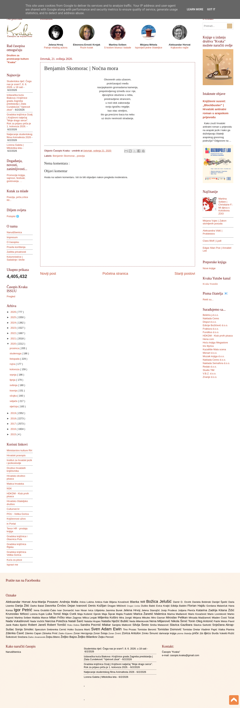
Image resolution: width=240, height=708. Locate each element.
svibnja (14, 385)
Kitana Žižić (226, 610)
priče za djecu (202, 633)
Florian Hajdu (196, 605)
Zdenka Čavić (15, 633)
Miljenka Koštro (108, 617)
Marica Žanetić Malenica (150, 613)
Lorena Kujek (38, 614)
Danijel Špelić (220, 601)
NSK (9, 488)
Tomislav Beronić (147, 629)
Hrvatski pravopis (16, 455)
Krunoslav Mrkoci (18, 613)
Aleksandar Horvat (19, 601)
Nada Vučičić (37, 621)
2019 (14, 413)
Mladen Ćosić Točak (223, 617)
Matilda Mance (40, 617)
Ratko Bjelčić (20, 624)
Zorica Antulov (132, 633)
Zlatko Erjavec (66, 633)
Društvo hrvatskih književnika (16, 469)
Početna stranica (115, 273)
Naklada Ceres (211, 318)
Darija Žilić (22, 605)
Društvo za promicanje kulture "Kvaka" (18, 59)
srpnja (13, 374)
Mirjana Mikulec (142, 617)
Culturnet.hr (13, 509)
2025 (14, 317)
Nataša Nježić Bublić (115, 621)
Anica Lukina (87, 601)
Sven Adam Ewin (107, 629)
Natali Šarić (76, 621)
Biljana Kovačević (119, 601)
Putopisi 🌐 (13, 216)
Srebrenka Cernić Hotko (61, 629)
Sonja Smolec (25, 629)
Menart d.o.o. (210, 352)
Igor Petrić (24, 610)
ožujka (13, 395)
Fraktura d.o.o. (211, 328)
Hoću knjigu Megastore (215, 342)
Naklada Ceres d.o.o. (214, 359)
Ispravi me (12, 564)
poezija (81, 155)
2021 (14, 338)
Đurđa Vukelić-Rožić (223, 633)
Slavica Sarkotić (203, 624)
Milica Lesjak (90, 617)
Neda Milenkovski (139, 621)
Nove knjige (209, 268)
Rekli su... (208, 299)
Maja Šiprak (109, 614)
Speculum (41, 629)
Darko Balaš (37, 605)
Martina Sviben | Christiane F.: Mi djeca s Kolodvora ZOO (225, 206)
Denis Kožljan (97, 605)
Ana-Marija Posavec (45, 601)
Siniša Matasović (160, 624)
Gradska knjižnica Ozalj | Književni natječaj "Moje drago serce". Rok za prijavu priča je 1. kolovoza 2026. (20, 120)
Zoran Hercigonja (83, 633)
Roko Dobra (73, 625)
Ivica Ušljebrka (97, 610)
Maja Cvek (69, 613)
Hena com (208, 339)
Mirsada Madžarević (200, 617)
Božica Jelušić (159, 601)
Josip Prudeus (169, 610)
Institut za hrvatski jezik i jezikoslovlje (19, 461)
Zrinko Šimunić (150, 633)
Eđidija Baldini (179, 605)
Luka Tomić (54, 613)
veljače (14, 401)
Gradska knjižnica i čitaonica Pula (17, 538)
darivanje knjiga (168, 633)
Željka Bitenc (53, 636)
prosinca (15, 348)
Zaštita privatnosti (16, 251)
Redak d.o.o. (210, 366)
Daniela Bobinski (202, 601)
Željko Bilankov (88, 636)
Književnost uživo (16, 518)
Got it (211, 9)
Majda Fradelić (124, 614)
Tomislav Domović (170, 629)
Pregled (11, 296)
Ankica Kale (102, 601)
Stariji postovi (185, 273)
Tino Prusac (130, 629)
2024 (14, 322)
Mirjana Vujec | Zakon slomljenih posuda (214, 222)
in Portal (11, 523)
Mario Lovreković (217, 614)
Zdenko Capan (33, 633)
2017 (14, 423)
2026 (14, 311)
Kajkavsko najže (179, 47)
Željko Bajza (69, 636)
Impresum (12, 237)
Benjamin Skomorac (64, 155)
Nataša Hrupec (92, 621)
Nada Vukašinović (18, 621)
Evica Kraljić (163, 605)
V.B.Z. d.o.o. (209, 373)
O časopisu (13, 242)
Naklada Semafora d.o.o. (216, 363)
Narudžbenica (14, 232)
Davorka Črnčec (56, 605)
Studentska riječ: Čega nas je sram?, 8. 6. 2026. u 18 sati (19, 84)
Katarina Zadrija (207, 610)
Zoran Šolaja (100, 633)
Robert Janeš (37, 624)
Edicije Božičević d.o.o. (215, 325)
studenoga (16, 353)
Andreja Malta (69, 601)
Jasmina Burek (115, 610)
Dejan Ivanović (78, 605)
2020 (14, 343)
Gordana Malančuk (217, 605)
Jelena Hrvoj (133, 610)
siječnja (14, 406)
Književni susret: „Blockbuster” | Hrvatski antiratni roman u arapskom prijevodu (216, 109)
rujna (13, 364)
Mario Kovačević (197, 614)
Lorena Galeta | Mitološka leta (15, 146)
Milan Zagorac (74, 617)
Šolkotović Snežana (17, 636)
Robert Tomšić (57, 624)
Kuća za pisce (14, 559)
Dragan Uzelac (134, 606)
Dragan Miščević (117, 605)
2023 (14, 327)
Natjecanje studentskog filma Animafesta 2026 (19, 136)
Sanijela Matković (122, 624)
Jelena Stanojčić (151, 610)
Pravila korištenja (16, 247)
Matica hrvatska (15, 483)
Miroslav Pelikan (177, 617)
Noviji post (48, 273)
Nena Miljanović (160, 621)
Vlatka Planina (226, 629)
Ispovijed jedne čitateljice (148, 47)
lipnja (13, 379)
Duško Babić (148, 605)
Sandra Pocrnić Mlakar (96, 624)
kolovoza (15, 369)
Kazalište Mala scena (214, 349)
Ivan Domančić (66, 610)
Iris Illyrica (208, 346)
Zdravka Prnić (50, 633)
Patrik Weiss (221, 621)
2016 (14, 429)
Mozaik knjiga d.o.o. (214, 356)
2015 (14, 434)
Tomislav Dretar (192, 629)
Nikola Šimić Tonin (183, 621)
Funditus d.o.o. (211, 332)
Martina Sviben (23, 617)
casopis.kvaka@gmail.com (184, 655)
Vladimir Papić (209, 629)
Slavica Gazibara (181, 624)
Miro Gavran (158, 617)
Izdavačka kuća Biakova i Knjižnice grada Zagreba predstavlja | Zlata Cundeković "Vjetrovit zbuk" (18, 102)
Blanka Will (138, 601)
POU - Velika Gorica (18, 513)
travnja (14, 390)
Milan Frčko (57, 617)
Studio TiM (208, 370)
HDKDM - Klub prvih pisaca (218, 335)
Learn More (195, 9)
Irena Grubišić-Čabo (45, 610)
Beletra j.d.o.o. (211, 315)
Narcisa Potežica (56, 621)
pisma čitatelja (184, 633)
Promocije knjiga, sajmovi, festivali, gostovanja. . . (16, 178)
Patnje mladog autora (55, 47)
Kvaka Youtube (210, 284)
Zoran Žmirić (115, 633)
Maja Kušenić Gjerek (89, 614)
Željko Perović (106, 636)
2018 (14, 418)
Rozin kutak (86, 47)
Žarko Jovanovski (37, 637)
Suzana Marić (83, 629)
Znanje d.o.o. (210, 377)
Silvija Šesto (141, 624)
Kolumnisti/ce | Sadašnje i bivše (16, 258)
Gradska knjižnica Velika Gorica (16, 553)
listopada (15, 358)
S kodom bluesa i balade (117, 47)
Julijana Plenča (187, 610)
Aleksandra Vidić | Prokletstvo (212, 232)
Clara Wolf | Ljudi (212, 240)
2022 (14, 333)
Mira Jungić (126, 617)
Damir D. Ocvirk (182, 601)
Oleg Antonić (205, 621)
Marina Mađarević (177, 614)
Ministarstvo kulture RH (19, 450)
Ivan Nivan (81, 610)
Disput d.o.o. (209, 321)
